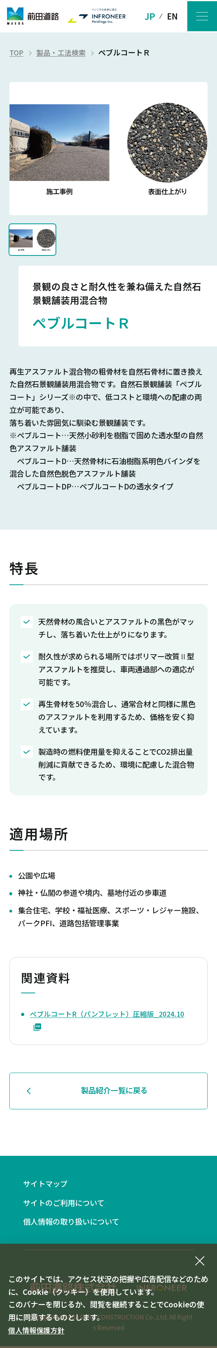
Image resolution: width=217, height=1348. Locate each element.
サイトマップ (47, 1183)
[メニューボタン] (201, 16)
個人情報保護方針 (38, 1330)
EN (169, 16)
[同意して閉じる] (199, 1261)
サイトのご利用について (68, 1203)
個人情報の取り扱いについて (76, 1223)
